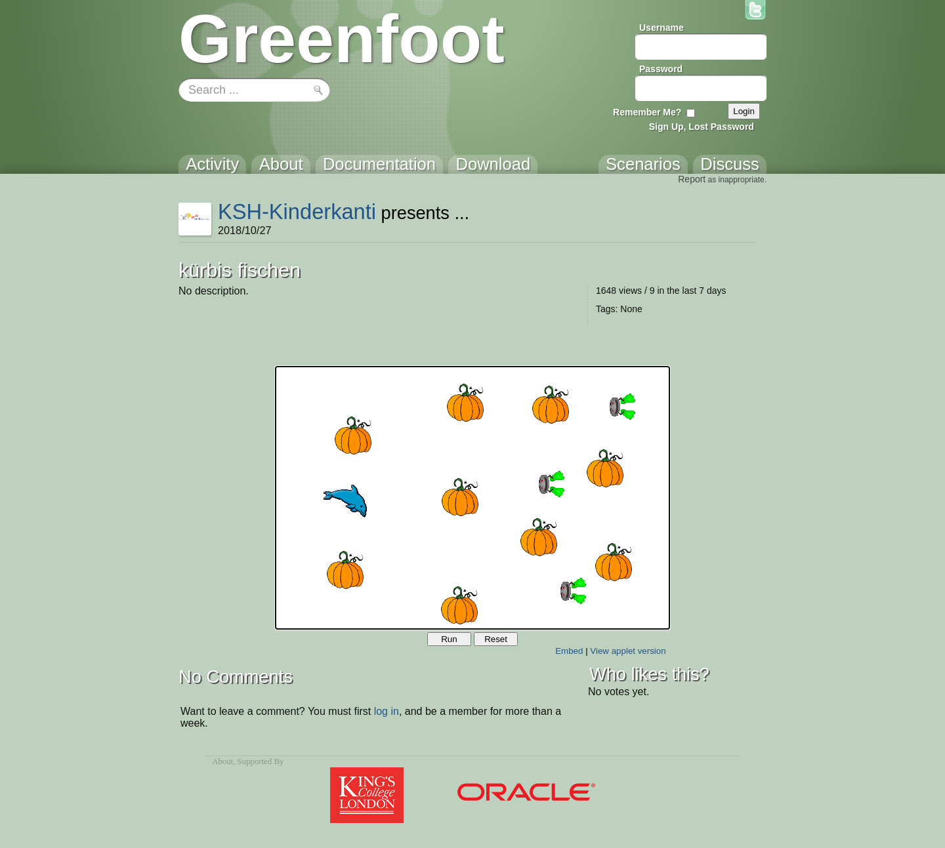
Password (660, 69)
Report (691, 179)
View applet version (627, 651)
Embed (569, 651)
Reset (495, 639)
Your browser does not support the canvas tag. (472, 498)
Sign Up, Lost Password (701, 126)
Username (661, 27)
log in (386, 711)
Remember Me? (647, 112)
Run (449, 639)
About (222, 761)
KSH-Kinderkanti (297, 211)
